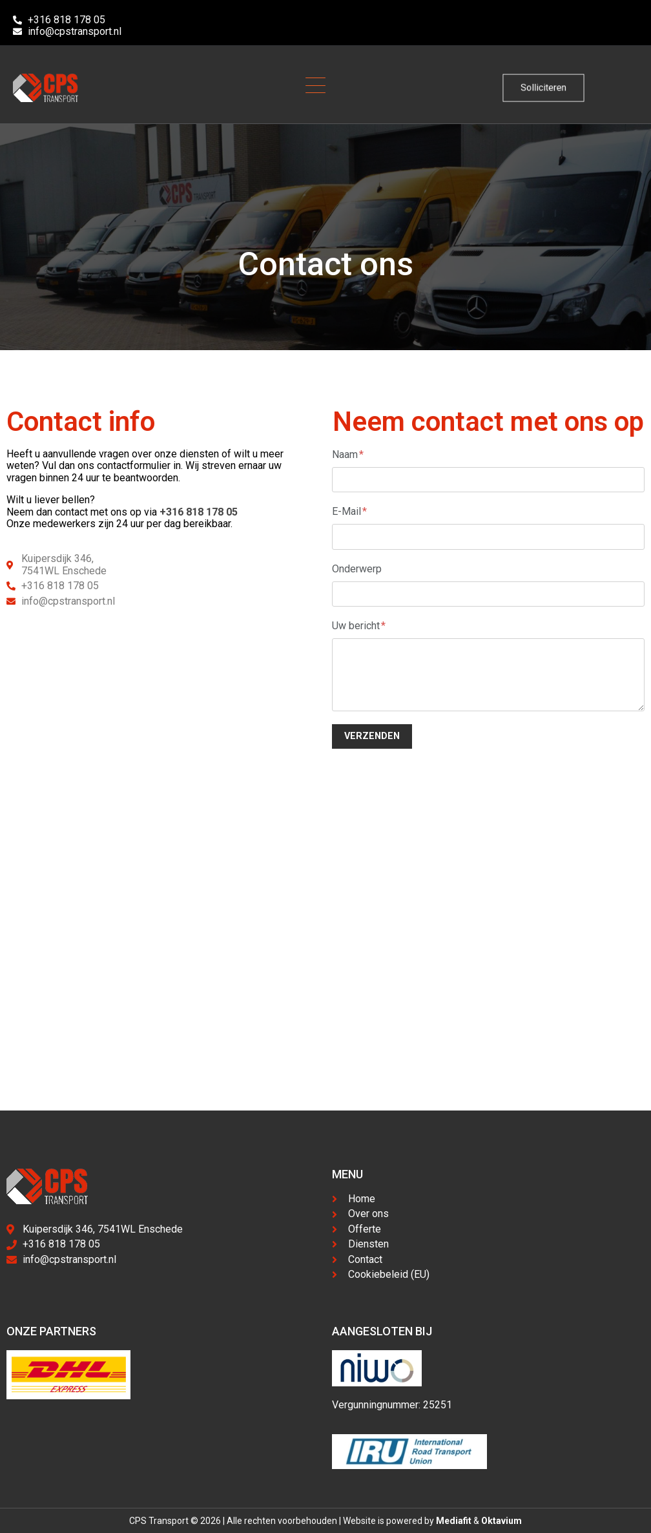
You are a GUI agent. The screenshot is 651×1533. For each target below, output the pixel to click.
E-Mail (349, 511)
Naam (348, 454)
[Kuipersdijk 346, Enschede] (325, 965)
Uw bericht (359, 626)
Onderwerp (357, 569)
